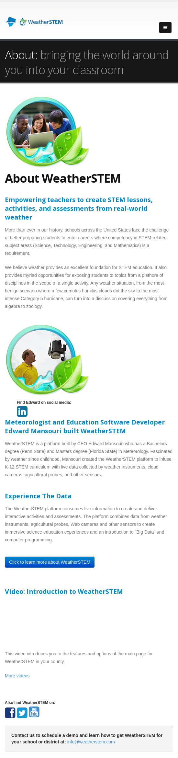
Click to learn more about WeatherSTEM (49, 562)
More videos (17, 675)
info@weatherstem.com (91, 741)
